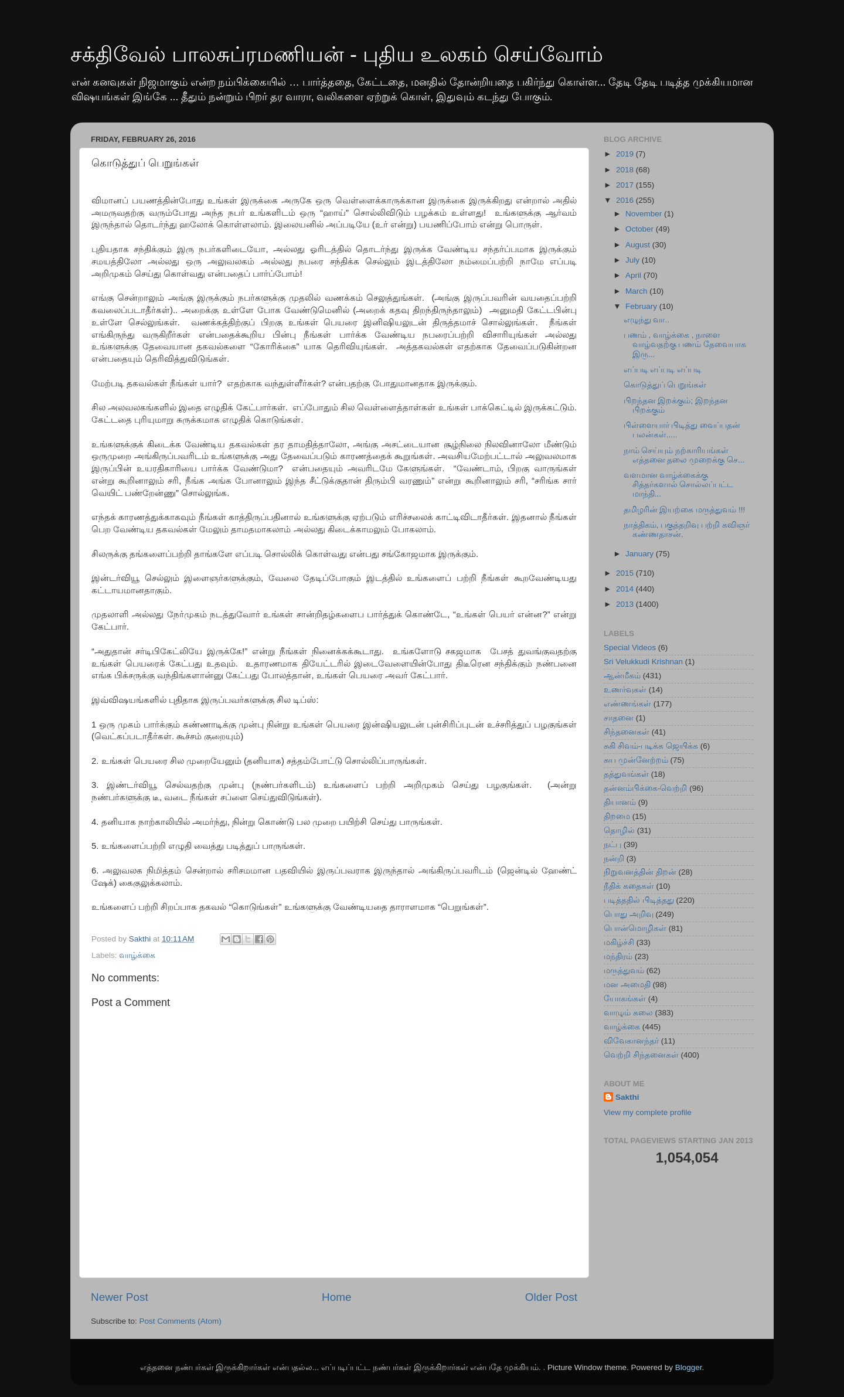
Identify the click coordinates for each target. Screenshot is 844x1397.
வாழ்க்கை (137, 955)
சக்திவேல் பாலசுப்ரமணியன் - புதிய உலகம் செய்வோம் (336, 54)
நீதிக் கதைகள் (629, 886)
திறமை (617, 816)
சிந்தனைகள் (626, 732)
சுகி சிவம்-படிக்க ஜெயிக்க (651, 746)
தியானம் (620, 802)
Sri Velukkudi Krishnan (643, 661)
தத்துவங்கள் (626, 774)
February (642, 306)
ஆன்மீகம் (622, 675)
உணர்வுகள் (625, 689)
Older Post (551, 1297)
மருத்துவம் (624, 970)
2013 (626, 604)
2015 (626, 573)
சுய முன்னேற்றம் (636, 760)
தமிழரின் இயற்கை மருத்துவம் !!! (685, 509)
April (634, 275)
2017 (626, 185)
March (637, 291)
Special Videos (630, 647)
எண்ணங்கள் (627, 703)
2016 (626, 200)
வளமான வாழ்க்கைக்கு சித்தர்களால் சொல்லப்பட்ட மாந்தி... (679, 484)
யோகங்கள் (625, 998)
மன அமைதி (627, 984)
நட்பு (612, 844)
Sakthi (627, 1097)
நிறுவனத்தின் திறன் (640, 872)
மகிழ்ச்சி (619, 942)
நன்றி (614, 858)
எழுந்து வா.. (646, 319)
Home (336, 1297)
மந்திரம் (618, 956)
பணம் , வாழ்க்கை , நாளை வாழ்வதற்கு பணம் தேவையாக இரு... (685, 344)
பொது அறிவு (629, 914)
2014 (626, 588)
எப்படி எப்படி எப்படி (663, 369)
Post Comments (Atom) (180, 1321)
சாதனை (619, 717)
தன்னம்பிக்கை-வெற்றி (646, 788)
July (633, 260)
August (638, 244)
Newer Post (119, 1297)
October (640, 229)
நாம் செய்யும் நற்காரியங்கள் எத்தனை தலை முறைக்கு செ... (684, 455)
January (640, 553)
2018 (626, 169)
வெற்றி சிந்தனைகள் (641, 1055)
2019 (626, 153)
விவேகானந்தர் (631, 1040)
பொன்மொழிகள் (635, 928)
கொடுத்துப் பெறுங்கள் (665, 384)
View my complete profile (648, 1112)
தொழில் (619, 830)
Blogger (688, 1367)
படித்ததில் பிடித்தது (639, 900)
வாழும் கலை (628, 1012)
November (644, 213)
